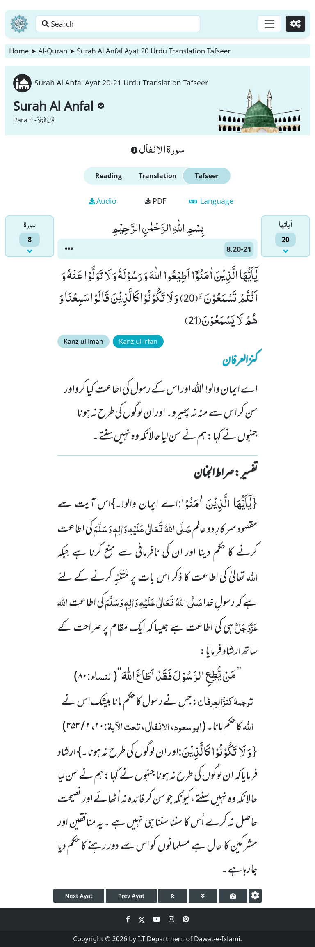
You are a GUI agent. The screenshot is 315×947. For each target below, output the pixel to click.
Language (211, 201)
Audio (102, 201)
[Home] (19, 24)
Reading (108, 175)
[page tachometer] (233, 895)
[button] (69, 249)
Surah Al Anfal (58, 105)
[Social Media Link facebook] (129, 919)
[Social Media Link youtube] (157, 919)
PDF (155, 201)
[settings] (255, 895)
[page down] (203, 895)
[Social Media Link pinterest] (186, 919)
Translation (158, 175)
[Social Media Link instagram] (172, 919)
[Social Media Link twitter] (142, 919)
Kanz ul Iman (83, 341)
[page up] (173, 895)
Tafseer (207, 175)
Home (19, 50)
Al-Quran (52, 50)
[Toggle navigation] (268, 23)
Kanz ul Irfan (138, 341)
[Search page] (128, 24)
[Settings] (295, 23)
